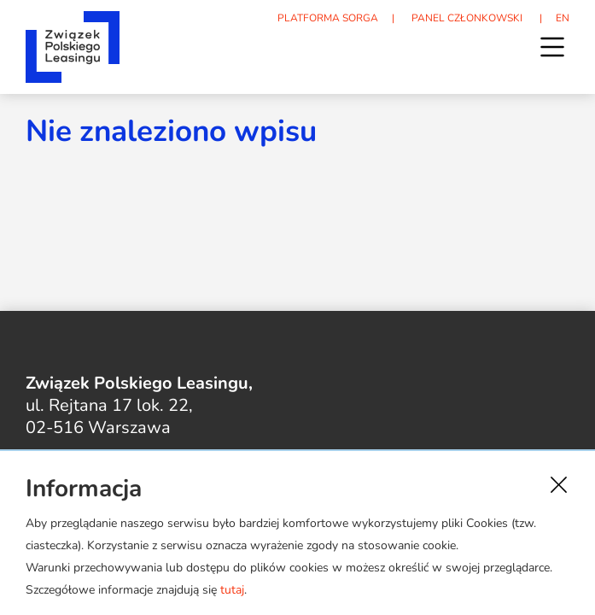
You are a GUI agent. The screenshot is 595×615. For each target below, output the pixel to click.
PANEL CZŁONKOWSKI (466, 18)
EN (562, 18)
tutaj (232, 590)
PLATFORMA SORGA (327, 18)
